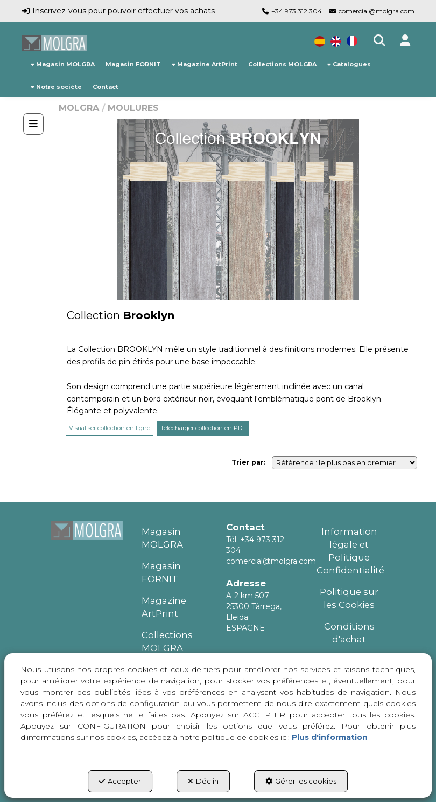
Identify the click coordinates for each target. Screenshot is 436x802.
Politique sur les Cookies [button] (349, 598)
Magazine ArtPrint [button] (164, 607)
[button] (55, 43)
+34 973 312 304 (296, 11)
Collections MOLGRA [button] (167, 641)
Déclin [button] (203, 781)
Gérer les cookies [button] (300, 781)
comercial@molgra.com (376, 11)
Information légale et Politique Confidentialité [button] (350, 551)
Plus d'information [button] (330, 737)
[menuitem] (62, 64)
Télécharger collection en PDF (203, 428)
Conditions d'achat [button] (349, 633)
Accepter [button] (120, 781)
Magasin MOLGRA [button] (162, 538)
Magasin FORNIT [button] (161, 572)
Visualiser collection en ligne (109, 428)
